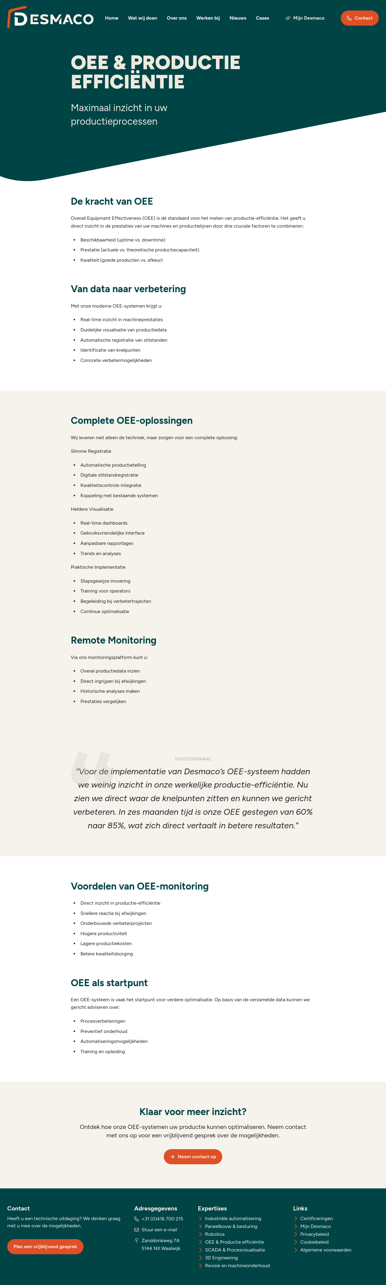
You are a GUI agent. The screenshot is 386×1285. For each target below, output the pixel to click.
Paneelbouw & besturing (231, 1226)
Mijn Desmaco (305, 18)
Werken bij (208, 18)
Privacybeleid (314, 1234)
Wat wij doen (142, 18)
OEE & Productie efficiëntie (234, 1242)
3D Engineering (221, 1258)
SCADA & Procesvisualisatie (235, 1250)
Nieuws (237, 18)
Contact (360, 18)
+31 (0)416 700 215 (162, 1219)
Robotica (215, 1234)
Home (111, 18)
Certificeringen (316, 1218)
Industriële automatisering (233, 1218)
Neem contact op (193, 1156)
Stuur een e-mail (159, 1229)
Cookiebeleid (314, 1242)
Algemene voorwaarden (326, 1250)
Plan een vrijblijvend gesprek (45, 1246)
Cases (262, 18)
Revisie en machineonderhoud (237, 1265)
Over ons (177, 18)
